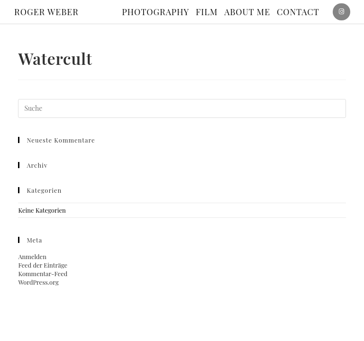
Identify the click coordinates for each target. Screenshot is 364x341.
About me (247, 12)
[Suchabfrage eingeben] (182, 108)
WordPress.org (38, 282)
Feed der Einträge (42, 265)
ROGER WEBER (46, 12)
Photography (155, 12)
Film (207, 12)
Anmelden (32, 256)
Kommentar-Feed (42, 273)
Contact (298, 12)
